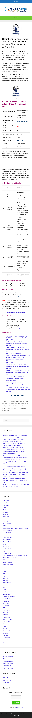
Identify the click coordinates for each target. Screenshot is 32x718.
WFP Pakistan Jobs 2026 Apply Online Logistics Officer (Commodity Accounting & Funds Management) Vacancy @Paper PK (15, 468)
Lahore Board (7, 585)
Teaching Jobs (7, 635)
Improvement (6, 576)
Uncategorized (7, 637)
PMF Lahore (6, 610)
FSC (4, 560)
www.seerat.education (17, 329)
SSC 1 (5, 626)
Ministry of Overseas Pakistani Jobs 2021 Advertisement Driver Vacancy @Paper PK (17, 372)
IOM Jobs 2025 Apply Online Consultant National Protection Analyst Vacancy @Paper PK (15, 480)
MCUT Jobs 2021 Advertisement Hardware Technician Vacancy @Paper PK (17, 384)
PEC (4, 608)
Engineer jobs (7, 539)
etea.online (6, 546)
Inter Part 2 (6, 580)
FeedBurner (19, 707)
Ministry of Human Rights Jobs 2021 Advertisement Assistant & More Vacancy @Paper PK (17, 366)
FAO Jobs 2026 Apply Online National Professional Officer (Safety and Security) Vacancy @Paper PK (14, 451)
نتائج (4, 642)
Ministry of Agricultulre (9, 596)
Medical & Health (8, 592)
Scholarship (6, 624)
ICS (4, 573)
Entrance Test (7, 542)
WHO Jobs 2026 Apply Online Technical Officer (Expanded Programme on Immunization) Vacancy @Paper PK (14, 445)
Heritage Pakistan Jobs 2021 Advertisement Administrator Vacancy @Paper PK (16, 343)
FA (4, 551)
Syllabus (5, 633)
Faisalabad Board (8, 553)
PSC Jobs (6, 615)
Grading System (7, 562)
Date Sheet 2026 (8, 537)
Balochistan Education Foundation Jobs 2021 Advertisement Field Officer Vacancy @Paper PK (18, 389)
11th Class (6, 503)
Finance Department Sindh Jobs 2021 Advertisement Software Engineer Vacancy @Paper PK (16, 378)
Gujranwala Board (8, 564)
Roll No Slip (6, 621)
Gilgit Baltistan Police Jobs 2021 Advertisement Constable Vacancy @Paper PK (15, 361)
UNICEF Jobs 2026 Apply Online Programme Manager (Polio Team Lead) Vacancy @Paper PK (16, 462)
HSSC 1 (5, 566)
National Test (6, 598)
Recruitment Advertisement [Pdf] (16, 312)
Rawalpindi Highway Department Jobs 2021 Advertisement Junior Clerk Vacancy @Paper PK (17, 338)
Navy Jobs (6, 601)
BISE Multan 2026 (8, 532)
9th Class (5, 512)
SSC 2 (5, 628)
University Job (7, 640)
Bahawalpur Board (8, 519)
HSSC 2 (5, 569)
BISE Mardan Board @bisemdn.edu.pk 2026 (15, 528)
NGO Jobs (6, 603)
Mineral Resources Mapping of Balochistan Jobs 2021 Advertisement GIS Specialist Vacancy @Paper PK (18, 355)
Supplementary (7, 631)
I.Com (4, 571)
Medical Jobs (6, 594)
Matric (4, 587)
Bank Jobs (6, 521)
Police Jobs (6, 612)
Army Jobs (6, 516)
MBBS (5, 589)
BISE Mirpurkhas (8, 530)
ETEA (4, 544)
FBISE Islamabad (8, 661)
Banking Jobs (7, 523)
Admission (6, 514)
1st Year (5, 507)
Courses (5, 535)
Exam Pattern (7, 548)
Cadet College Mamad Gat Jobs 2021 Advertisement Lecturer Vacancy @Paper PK (17, 349)
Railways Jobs (7, 617)
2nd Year (5, 510)
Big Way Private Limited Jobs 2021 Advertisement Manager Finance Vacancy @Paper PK (14, 408)
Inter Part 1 (6, 578)
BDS (4, 526)
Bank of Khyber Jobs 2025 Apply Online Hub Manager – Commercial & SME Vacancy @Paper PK (15, 474)
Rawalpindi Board (8, 619)
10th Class (6, 500)
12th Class (6, 505)
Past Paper (6, 605)
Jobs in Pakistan (7, 583)
